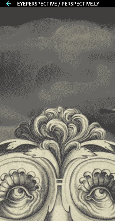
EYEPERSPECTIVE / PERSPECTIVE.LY (58, 3)
